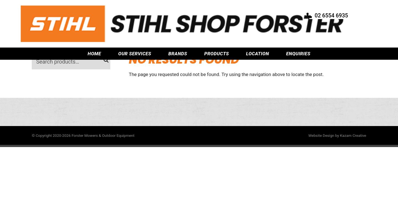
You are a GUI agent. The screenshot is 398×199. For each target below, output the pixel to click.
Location (257, 31)
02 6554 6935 (339, 12)
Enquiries (298, 31)
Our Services (134, 31)
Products (216, 31)
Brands (177, 31)
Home (94, 31)
